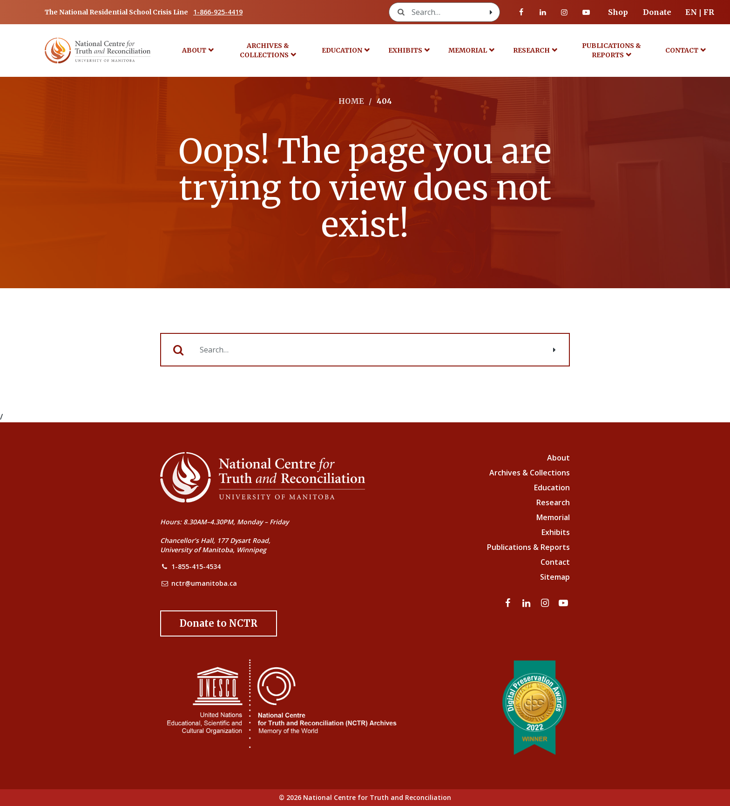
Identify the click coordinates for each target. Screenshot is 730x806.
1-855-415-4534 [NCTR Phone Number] (196, 566)
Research (531, 50)
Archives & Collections (264, 50)
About (194, 50)
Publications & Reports (611, 50)
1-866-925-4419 (218, 11)
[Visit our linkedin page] (543, 12)
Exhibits (405, 50)
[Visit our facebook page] (521, 12)
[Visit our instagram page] (564, 12)
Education (342, 50)
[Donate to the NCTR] (218, 623)
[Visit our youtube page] (586, 12)
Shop (618, 12)
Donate (657, 12)
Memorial (467, 50)
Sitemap (555, 577)
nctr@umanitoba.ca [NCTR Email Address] (204, 583)
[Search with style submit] (491, 12)
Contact (681, 50)
